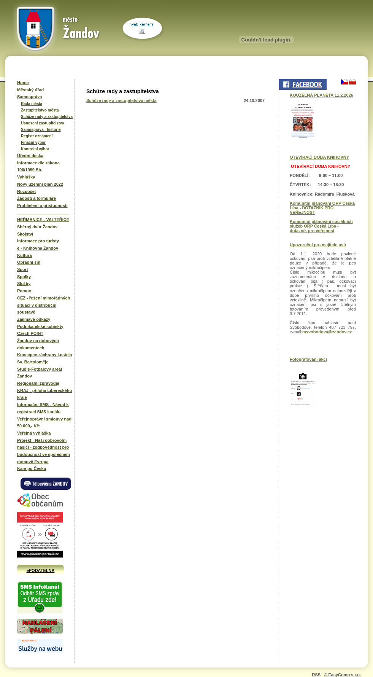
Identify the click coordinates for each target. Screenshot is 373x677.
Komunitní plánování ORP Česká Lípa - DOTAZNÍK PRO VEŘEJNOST (322, 208)
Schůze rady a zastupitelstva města (121, 100)
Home (23, 82)
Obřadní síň (28, 262)
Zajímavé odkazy (33, 319)
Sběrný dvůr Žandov (37, 227)
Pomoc (24, 290)
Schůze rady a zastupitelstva (47, 117)
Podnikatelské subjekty (40, 326)
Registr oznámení (36, 136)
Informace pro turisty (38, 241)
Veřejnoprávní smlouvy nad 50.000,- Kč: (44, 423)
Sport (22, 269)
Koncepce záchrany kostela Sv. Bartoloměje (44, 358)
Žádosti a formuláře (36, 198)
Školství (25, 234)
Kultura (24, 255)
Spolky (24, 276)
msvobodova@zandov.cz (327, 332)
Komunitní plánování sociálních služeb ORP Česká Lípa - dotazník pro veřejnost (321, 226)
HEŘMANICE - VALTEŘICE (43, 219)
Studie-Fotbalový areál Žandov (39, 373)
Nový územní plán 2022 (40, 184)
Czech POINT (30, 333)
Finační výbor (33, 142)
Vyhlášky (26, 177)
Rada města (31, 104)
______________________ (42, 212)
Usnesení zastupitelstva (42, 123)
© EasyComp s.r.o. (342, 674)
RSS (316, 674)
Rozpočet (26, 191)
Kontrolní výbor (35, 149)
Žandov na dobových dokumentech (38, 344)
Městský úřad (30, 90)
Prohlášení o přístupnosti (42, 205)
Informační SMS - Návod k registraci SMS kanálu (43, 408)
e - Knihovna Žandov (37, 248)
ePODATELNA (41, 570)
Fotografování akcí (308, 359)
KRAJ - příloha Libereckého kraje (44, 394)
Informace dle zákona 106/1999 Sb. (38, 166)
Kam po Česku (31, 468)
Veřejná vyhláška (34, 433)
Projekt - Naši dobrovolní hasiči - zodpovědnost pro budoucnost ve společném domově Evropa (43, 451)
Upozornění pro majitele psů (318, 244)
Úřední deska (30, 155)
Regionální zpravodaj (38, 383)
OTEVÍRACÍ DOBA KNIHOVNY (319, 157)
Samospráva (29, 96)
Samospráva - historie (40, 129)
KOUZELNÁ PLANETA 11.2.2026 (321, 95)
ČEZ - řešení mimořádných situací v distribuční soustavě (43, 305)
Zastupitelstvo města (40, 110)
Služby (23, 283)
